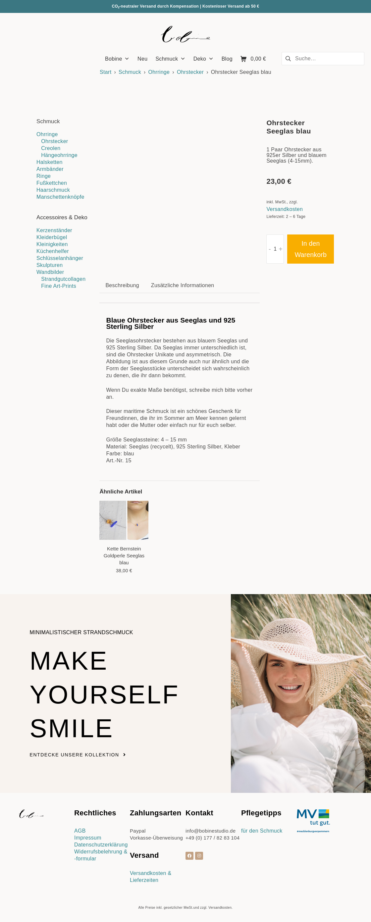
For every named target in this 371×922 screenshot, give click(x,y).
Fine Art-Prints (58, 286)
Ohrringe (159, 72)
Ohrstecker (190, 72)
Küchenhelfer (52, 251)
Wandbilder (50, 272)
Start (105, 72)
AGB (80, 831)
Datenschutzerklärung (101, 844)
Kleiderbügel (51, 237)
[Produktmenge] (275, 249)
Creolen (50, 148)
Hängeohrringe (59, 155)
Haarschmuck (53, 190)
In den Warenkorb (311, 249)
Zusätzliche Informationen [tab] (182, 285)
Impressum (87, 838)
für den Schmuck (262, 831)
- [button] (270, 249)
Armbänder (50, 169)
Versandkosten (284, 209)
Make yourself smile (111, 693)
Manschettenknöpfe (60, 197)
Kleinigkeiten (52, 244)
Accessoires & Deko (61, 217)
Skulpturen (49, 265)
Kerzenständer (54, 230)
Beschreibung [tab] (122, 285)
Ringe (43, 176)
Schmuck (130, 72)
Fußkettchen (51, 183)
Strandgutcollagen (63, 279)
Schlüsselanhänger (59, 258)
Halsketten (49, 162)
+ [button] (281, 249)
